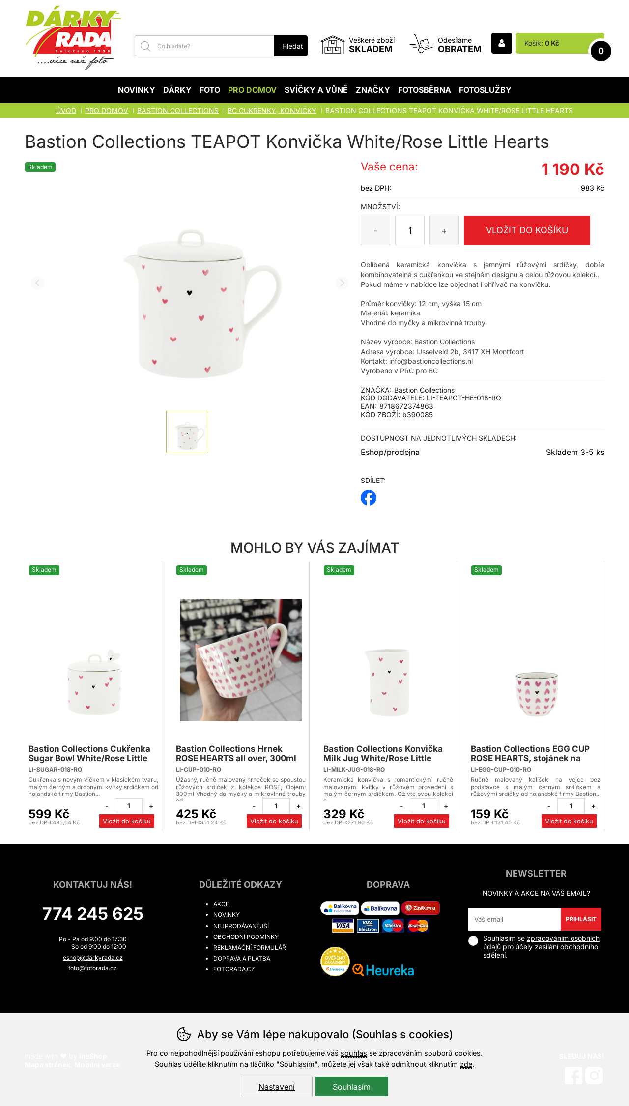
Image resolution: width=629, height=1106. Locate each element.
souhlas (354, 1053)
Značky (373, 90)
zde (466, 1064)
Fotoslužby (485, 90)
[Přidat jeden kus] (150, 805)
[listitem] (187, 432)
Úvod (66, 110)
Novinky (136, 90)
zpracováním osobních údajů (541, 942)
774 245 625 (92, 914)
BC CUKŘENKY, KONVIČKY (272, 110)
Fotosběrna (424, 90)
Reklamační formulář (249, 947)
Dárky (177, 90)
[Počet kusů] (410, 230)
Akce (221, 903)
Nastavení (276, 1087)
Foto (210, 90)
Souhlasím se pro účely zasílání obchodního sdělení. (534, 946)
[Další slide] (342, 283)
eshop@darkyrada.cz (93, 957)
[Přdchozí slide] (37, 283)
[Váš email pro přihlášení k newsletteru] (514, 919)
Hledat (292, 46)
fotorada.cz (234, 969)
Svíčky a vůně (316, 90)
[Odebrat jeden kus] (106, 805)
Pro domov (252, 90)
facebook (368, 494)
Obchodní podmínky (246, 936)
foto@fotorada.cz (92, 968)
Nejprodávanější (241, 926)
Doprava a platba (241, 958)
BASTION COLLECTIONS (178, 110)
